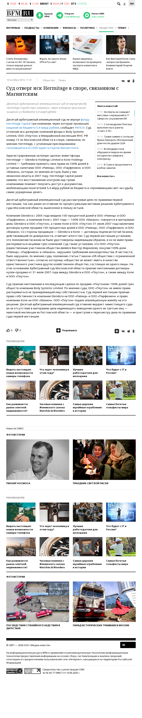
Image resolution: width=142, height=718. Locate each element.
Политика (87, 27)
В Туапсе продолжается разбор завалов (114, 166)
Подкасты (31, 27)
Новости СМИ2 (14, 428)
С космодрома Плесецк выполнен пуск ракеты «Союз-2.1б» (114, 127)
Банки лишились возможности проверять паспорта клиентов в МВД (87, 63)
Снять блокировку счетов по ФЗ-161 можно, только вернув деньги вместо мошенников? (21, 63)
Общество (106, 27)
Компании (50, 27)
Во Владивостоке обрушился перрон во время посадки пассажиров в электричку (114, 153)
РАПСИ (80, 127)
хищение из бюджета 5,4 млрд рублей (32, 127)
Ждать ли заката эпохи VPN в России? (53, 60)
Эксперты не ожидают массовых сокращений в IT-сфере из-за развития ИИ (113, 115)
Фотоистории (15, 434)
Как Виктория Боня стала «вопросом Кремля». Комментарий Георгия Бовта (120, 63)
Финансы (69, 27)
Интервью (13, 27)
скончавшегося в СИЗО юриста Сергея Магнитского (42, 148)
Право (122, 27)
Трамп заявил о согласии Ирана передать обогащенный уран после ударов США (115, 140)
